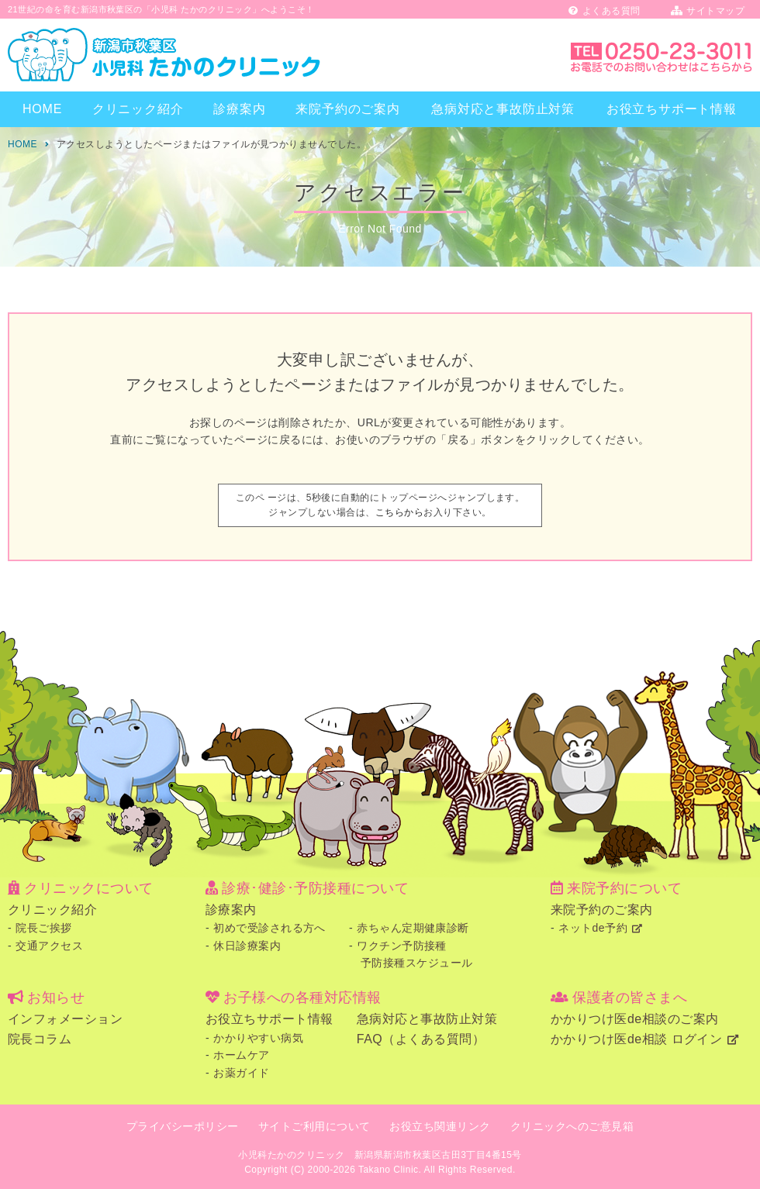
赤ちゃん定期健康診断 (413, 928)
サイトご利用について (314, 1126)
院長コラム (39, 1039)
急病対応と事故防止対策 (503, 108)
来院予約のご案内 (347, 108)
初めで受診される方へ (269, 928)
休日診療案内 (247, 945)
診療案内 (239, 108)
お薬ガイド (241, 1073)
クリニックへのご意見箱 (572, 1126)
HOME (42, 108)
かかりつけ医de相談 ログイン (636, 1039)
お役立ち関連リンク (439, 1126)
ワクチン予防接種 (402, 945)
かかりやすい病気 (258, 1038)
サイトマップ (707, 10)
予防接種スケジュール (417, 962)
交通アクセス (49, 945)
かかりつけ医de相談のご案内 (635, 1018)
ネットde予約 (592, 928)
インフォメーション (65, 1018)
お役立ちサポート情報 (671, 108)
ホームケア (241, 1055)
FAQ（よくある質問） (421, 1039)
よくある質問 (604, 10)
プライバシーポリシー (182, 1126)
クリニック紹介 (138, 108)
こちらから (399, 512)
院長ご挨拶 (43, 928)
